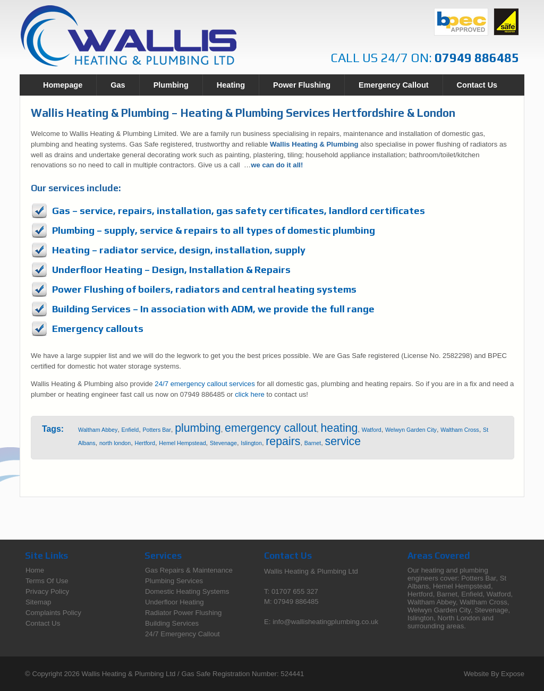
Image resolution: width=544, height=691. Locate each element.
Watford (499, 594)
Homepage (62, 85)
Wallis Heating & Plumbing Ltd (129, 674)
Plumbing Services (174, 581)
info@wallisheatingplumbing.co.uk (325, 622)
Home (35, 570)
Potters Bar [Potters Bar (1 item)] (156, 429)
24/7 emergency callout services (204, 384)
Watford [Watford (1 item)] (371, 429)
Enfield (471, 594)
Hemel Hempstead (462, 586)
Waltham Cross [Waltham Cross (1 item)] (459, 429)
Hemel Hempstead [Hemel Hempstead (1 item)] (182, 443)
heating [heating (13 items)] (339, 428)
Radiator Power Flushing (183, 613)
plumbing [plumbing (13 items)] (198, 428)
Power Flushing (301, 85)
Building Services (172, 623)
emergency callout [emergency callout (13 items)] (271, 428)
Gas (117, 85)
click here (250, 394)
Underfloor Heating (174, 602)
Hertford (420, 594)
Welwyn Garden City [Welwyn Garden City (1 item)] (411, 429)
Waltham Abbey (431, 602)
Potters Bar (478, 578)
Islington (420, 618)
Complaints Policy (53, 613)
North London (458, 618)
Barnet (447, 594)
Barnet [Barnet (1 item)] (312, 443)
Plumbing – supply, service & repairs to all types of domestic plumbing (213, 230)
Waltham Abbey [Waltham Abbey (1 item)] (97, 429)
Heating (231, 85)
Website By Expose (494, 674)
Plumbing (171, 85)
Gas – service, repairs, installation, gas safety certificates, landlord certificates (238, 210)
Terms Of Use (47, 581)
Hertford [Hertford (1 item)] (145, 443)
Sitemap (38, 602)
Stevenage (491, 610)
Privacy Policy (47, 591)
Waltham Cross (483, 602)
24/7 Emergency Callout (182, 634)
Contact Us (477, 85)
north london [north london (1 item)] (115, 443)
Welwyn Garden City (439, 610)
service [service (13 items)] (343, 441)
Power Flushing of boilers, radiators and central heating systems (204, 289)
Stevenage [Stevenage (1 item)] (223, 443)
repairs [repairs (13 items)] (283, 441)
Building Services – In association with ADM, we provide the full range (213, 308)
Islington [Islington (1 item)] (251, 443)
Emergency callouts (97, 328)
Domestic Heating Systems (187, 591)
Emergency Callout (393, 85)
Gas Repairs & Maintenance (189, 570)
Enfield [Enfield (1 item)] (130, 429)
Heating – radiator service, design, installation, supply (178, 249)
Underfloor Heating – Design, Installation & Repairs (171, 269)
